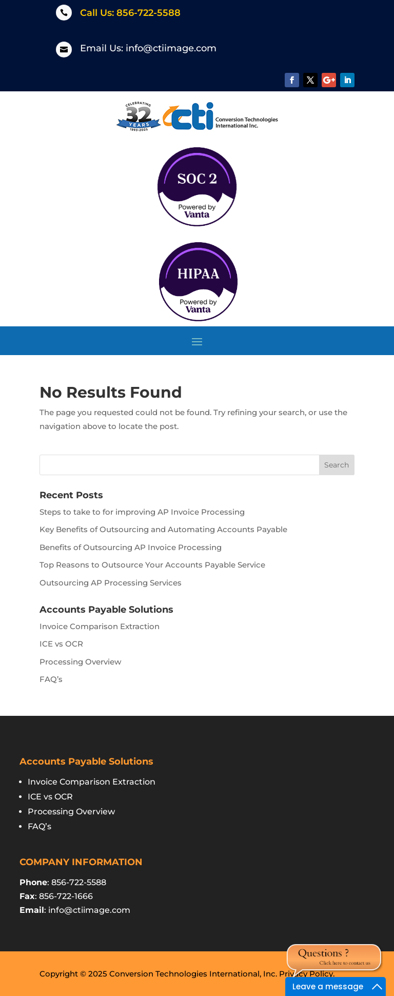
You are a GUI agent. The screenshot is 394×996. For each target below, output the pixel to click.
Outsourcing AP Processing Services (111, 583)
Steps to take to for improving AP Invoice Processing (142, 512)
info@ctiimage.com (171, 48)
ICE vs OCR (61, 644)
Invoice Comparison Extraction (100, 626)
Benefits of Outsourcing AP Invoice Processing (131, 547)
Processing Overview (80, 662)
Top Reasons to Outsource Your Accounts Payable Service (152, 565)
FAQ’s (51, 679)
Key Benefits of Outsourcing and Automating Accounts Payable (163, 529)
